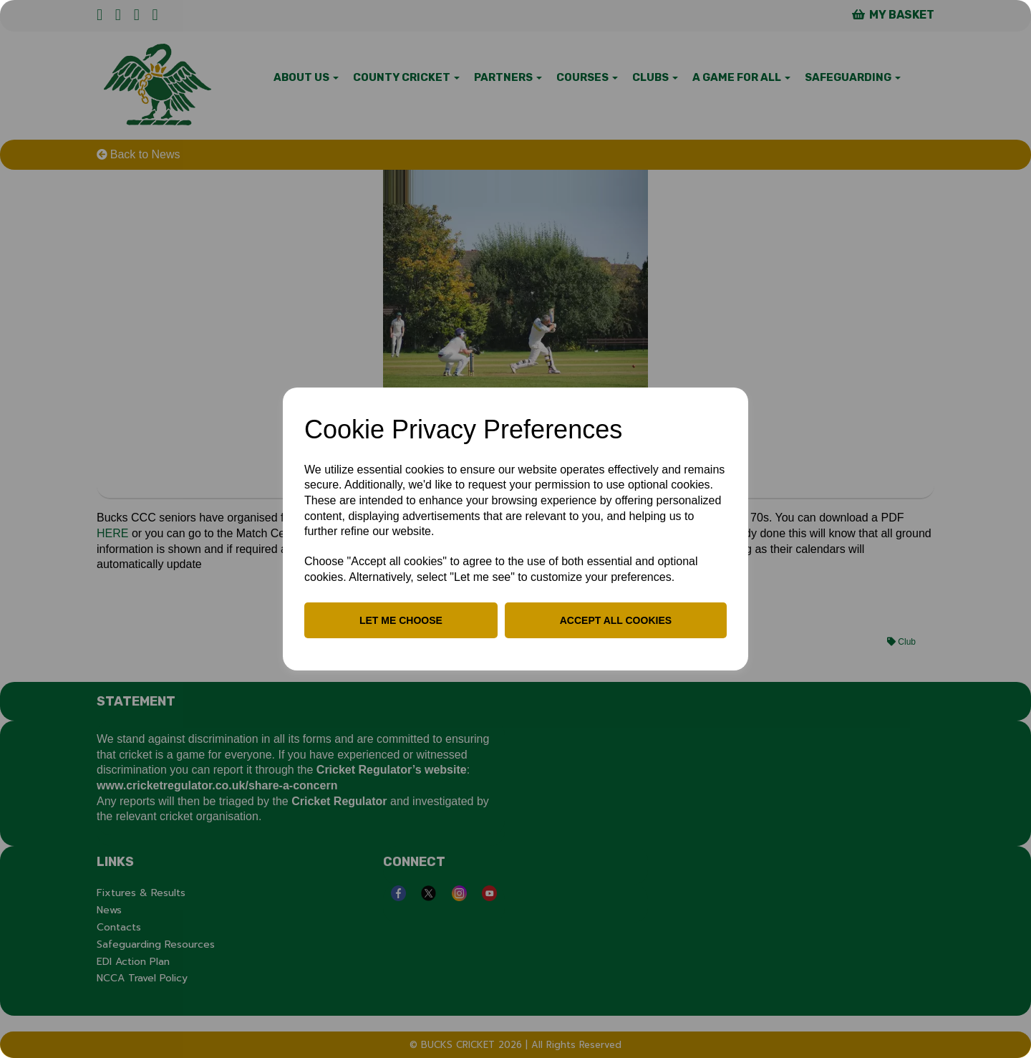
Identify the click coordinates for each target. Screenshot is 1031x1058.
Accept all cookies (616, 620)
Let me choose (400, 620)
